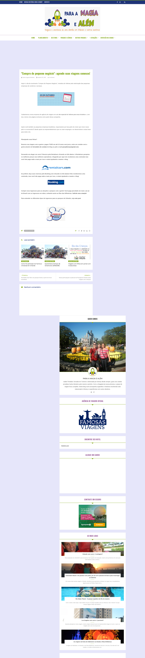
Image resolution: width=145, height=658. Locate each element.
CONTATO (46, 2)
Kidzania (113, 522)
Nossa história (29, 230)
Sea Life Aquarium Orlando (105, 535)
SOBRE (67, 589)
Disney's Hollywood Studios (105, 513)
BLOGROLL (75, 589)
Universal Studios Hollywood (105, 541)
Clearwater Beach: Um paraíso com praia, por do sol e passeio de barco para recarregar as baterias (110, 291)
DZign (91, 653)
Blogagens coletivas (63, 603)
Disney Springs (102, 510)
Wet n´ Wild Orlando (103, 547)
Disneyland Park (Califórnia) (105, 516)
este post (78, 198)
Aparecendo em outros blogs (66, 600)
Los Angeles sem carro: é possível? (110, 345)
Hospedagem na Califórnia (106, 484)
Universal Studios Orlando (105, 544)
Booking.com (100, 156)
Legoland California (103, 525)
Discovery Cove (102, 503)
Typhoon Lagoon (102, 538)
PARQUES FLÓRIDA (66, 38)
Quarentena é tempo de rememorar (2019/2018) (52, 264)
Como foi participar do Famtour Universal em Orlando (31, 264)
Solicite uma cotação (79, 193)
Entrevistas (61, 606)
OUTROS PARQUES (80, 38)
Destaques (25, 261)
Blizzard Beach (102, 500)
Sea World (117, 535)
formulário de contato (40, 147)
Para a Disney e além (75, 653)
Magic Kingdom (115, 529)
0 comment (51, 77)
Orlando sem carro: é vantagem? (110, 264)
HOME (20, 2)
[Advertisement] (56, 55)
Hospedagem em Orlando (105, 478)
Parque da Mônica (103, 532)
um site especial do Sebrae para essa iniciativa (70, 114)
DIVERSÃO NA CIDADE (107, 38)
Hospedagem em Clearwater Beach (108, 475)
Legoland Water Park (103, 529)
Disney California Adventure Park (106, 507)
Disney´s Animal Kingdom (105, 519)
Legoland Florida (114, 525)
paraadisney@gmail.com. (70, 147)
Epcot (115, 519)
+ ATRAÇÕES (93, 38)
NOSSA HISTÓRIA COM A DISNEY (33, 2)
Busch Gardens (112, 500)
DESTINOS (54, 38)
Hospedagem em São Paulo (106, 481)
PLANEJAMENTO (43, 38)
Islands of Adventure (103, 522)
